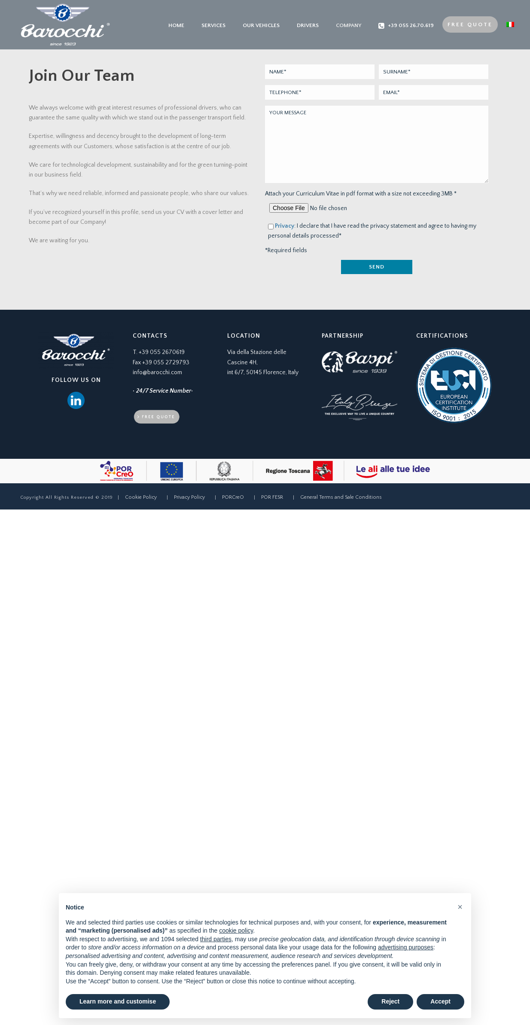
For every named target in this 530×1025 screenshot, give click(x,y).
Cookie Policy (141, 497)
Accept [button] (440, 1001)
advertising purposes (405, 947)
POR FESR (272, 497)
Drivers (308, 25)
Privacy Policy (189, 497)
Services (213, 25)
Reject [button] (390, 1001)
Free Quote (470, 24)
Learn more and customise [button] (117, 1001)
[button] (460, 907)
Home (176, 25)
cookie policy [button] (236, 930)
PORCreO (233, 497)
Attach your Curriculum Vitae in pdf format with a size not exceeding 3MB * (361, 193)
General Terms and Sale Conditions (341, 497)
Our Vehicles (261, 25)
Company (348, 25)
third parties (215, 939)
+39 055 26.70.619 (406, 25)
